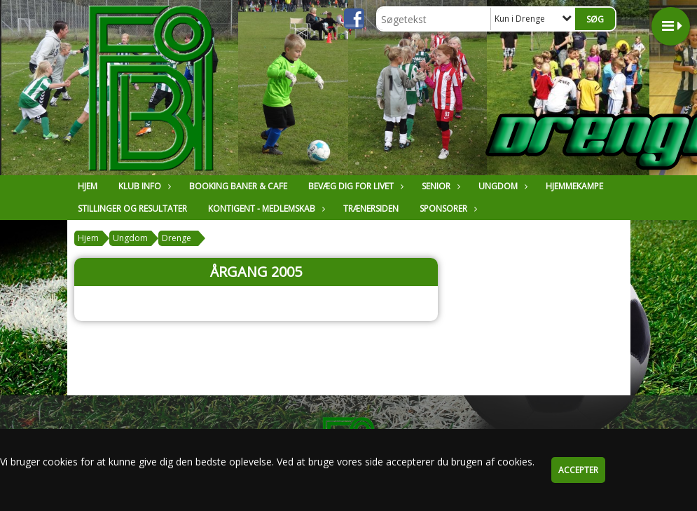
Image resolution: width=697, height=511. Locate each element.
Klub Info (143, 186)
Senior (439, 186)
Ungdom (501, 186)
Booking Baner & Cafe (238, 186)
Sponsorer (447, 208)
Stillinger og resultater (132, 208)
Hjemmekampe (574, 186)
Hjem (87, 186)
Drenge (176, 238)
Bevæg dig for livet (354, 186)
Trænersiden (371, 208)
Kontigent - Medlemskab (265, 208)
